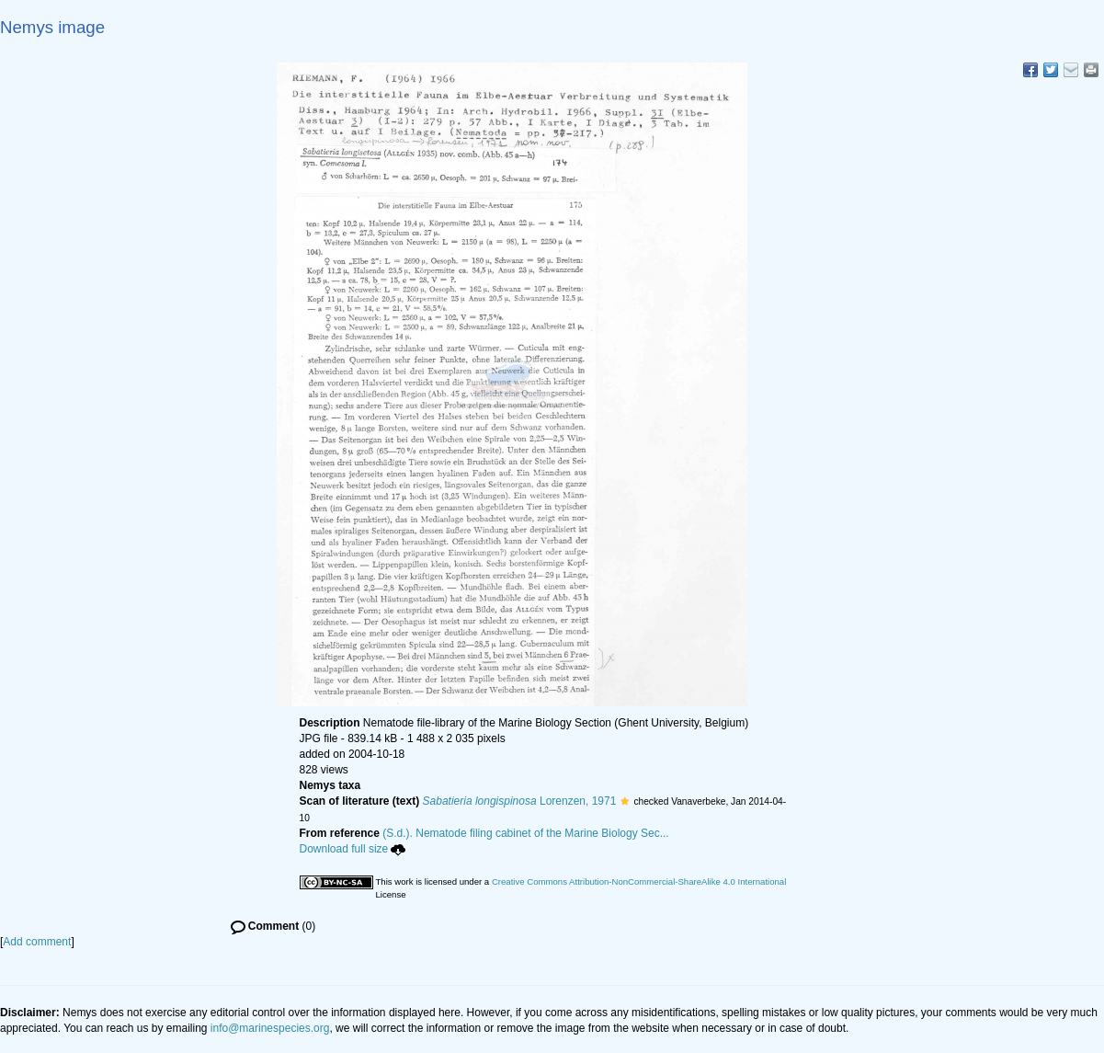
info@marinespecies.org (270, 1028)
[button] (624, 801)
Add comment (37, 941)
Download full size (353, 848)
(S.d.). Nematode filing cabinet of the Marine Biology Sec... (525, 833)
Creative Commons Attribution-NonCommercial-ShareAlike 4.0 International (639, 881)
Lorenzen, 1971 (520, 801)
